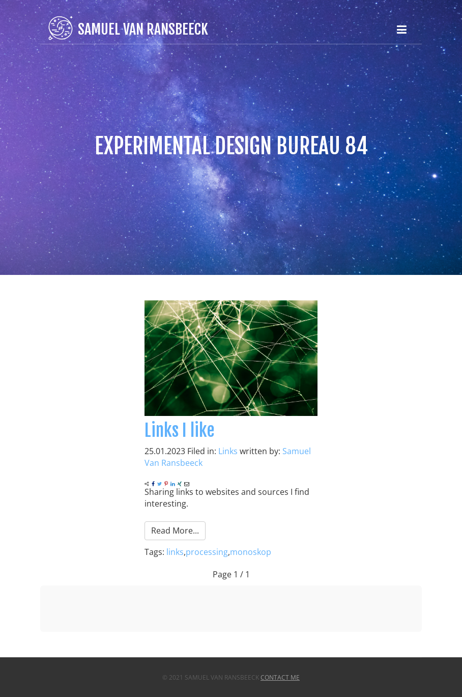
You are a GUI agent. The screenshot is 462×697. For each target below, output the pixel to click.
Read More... (175, 530)
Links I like (180, 430)
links (175, 551)
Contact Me (280, 677)
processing (207, 551)
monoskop (250, 551)
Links (228, 451)
